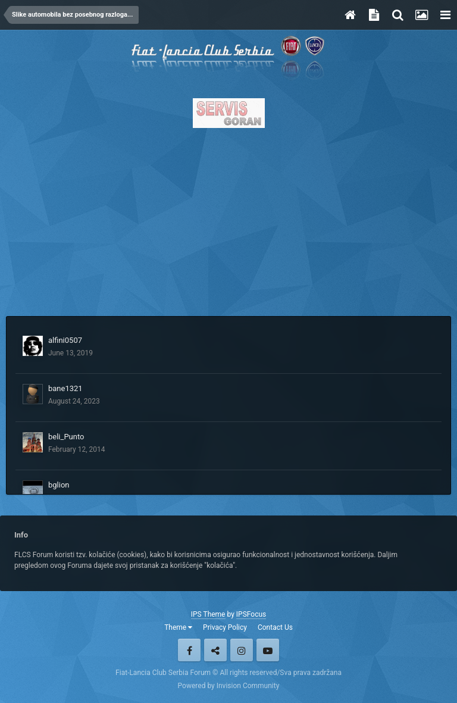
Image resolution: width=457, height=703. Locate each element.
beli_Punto (66, 436)
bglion (59, 484)
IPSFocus (251, 614)
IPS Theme (208, 614)
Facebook (189, 650)
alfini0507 (65, 340)
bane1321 (65, 388)
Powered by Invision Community (229, 686)
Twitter (215, 650)
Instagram (241, 650)
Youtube (267, 650)
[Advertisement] (228, 218)
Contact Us (275, 627)
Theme (178, 627)
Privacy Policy (225, 627)
